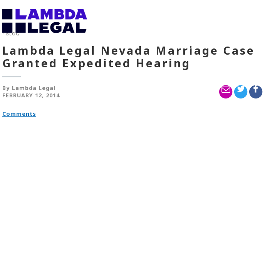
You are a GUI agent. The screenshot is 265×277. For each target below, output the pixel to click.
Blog (13, 34)
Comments (19, 113)
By (6, 88)
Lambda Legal (33, 88)
